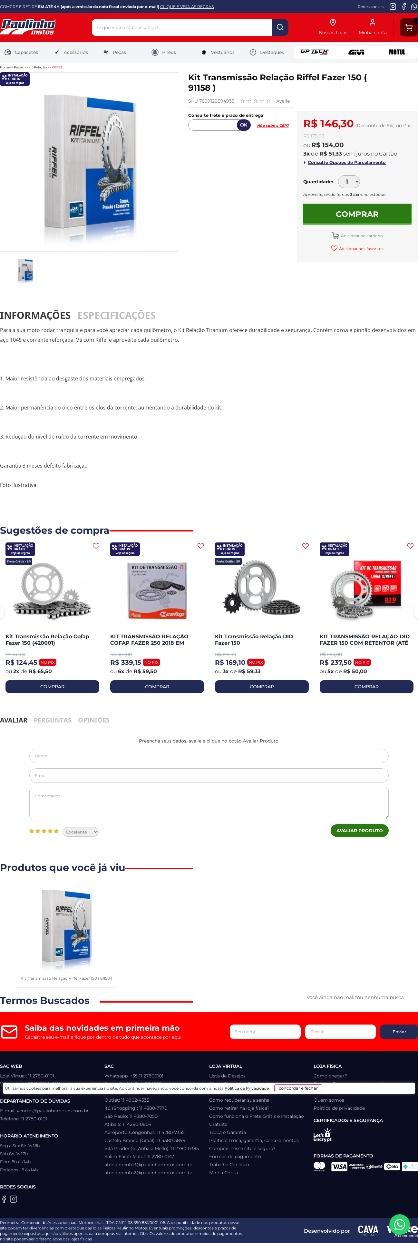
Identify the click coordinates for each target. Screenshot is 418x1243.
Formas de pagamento (235, 1156)
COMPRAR (52, 687)
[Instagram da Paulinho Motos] (393, 6)
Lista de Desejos (227, 1076)
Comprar (357, 214)
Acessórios (70, 52)
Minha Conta (223, 1173)
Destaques (266, 52)
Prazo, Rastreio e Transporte (240, 1084)
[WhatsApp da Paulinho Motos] (414, 6)
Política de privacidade (339, 1108)
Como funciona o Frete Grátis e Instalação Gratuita (256, 1120)
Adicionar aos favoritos (361, 248)
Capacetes (21, 52)
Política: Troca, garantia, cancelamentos (254, 1140)
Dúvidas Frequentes (231, 1092)
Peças (114, 52)
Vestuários (217, 52)
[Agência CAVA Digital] (368, 1231)
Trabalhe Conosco (229, 1164)
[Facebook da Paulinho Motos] (403, 6)
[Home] (46, 27)
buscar (280, 27)
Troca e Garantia (227, 1132)
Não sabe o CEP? (273, 125)
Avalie (283, 101)
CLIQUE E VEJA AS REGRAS (187, 6)
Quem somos (329, 1100)
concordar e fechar (307, 1231)
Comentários (209, 803)
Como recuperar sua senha (239, 1100)
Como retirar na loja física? (239, 1108)
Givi (356, 52)
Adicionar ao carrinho (361, 235)
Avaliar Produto (359, 831)
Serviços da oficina (335, 1092)
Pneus (163, 52)
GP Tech (315, 52)
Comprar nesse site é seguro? (242, 1148)
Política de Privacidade (243, 1233)
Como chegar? (330, 1076)
